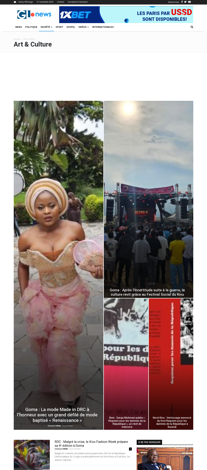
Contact (60, 2)
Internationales (103, 26)
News (18, 26)
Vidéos (83, 26)
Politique (31, 26)
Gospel (70, 26)
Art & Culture (29, 39)
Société (46, 26)
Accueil (17, 39)
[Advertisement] (103, 77)
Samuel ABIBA (61, 449)
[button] (69, 14)
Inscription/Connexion (78, 2)
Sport (59, 26)
